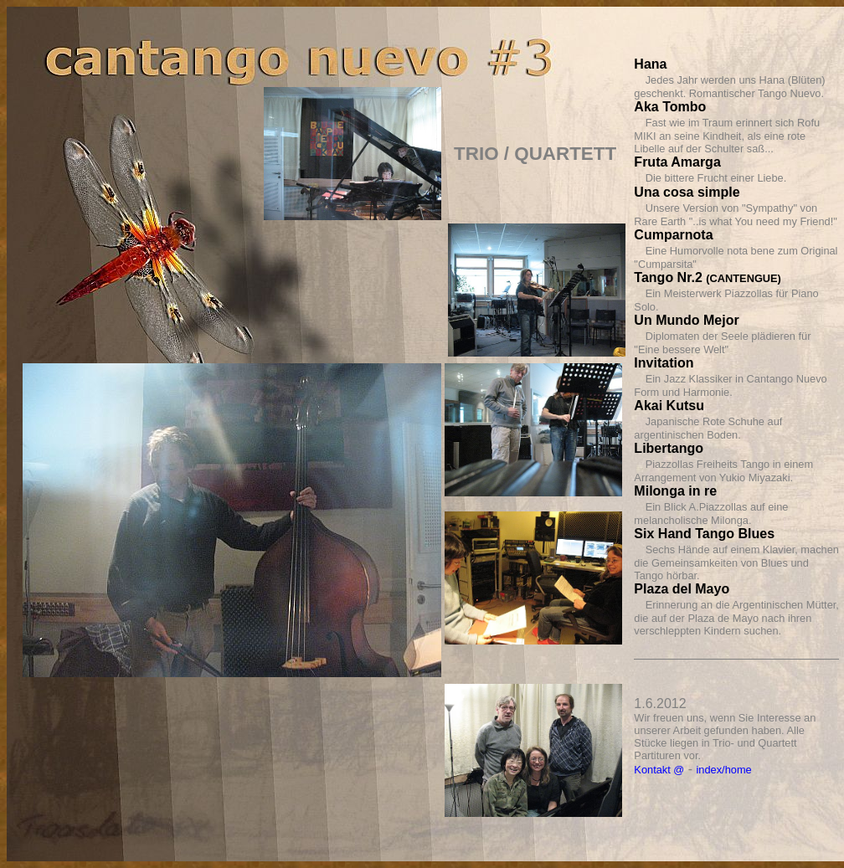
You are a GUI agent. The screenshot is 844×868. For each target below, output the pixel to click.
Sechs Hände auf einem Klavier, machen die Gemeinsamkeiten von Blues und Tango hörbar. (736, 562)
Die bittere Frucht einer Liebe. (716, 178)
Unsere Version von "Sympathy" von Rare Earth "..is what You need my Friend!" (735, 215)
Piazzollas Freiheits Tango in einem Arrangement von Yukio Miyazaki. (723, 471)
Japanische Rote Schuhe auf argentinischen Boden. (708, 428)
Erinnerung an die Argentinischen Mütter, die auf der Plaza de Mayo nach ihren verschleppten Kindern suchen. (736, 617)
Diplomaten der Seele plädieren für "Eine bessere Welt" (722, 343)
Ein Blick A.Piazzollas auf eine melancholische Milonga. (711, 513)
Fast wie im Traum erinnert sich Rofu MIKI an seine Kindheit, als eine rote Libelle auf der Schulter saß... (727, 135)
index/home (724, 769)
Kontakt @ (659, 769)
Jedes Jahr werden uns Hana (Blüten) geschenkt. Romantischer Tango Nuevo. (729, 87)
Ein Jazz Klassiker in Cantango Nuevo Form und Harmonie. (730, 385)
